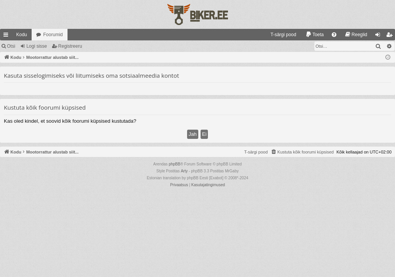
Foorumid (53, 34)
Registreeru (70, 46)
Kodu (21, 34)
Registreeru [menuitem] (391, 36)
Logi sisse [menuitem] (379, 36)
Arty (184, 171)
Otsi (11, 46)
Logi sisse (36, 46)
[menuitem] (280, 34)
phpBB (174, 164)
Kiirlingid (7, 36)
